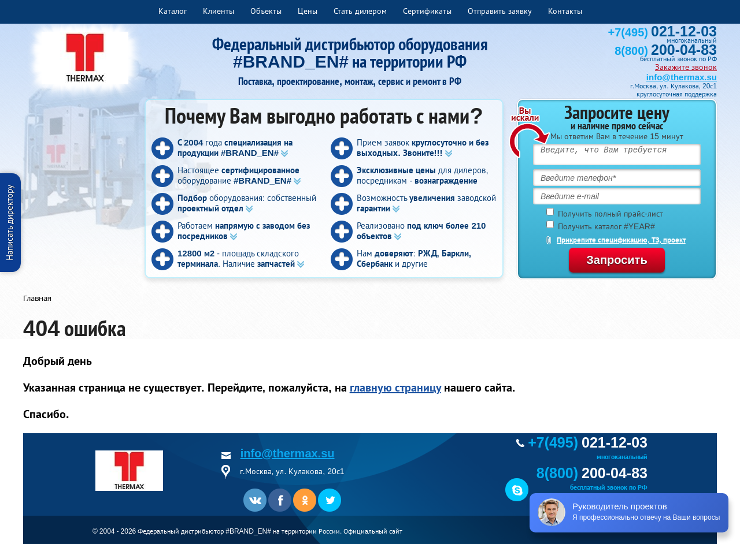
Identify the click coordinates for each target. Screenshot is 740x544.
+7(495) (662, 32)
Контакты (565, 11)
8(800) (666, 50)
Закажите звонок (686, 67)
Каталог (172, 11)
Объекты (266, 11)
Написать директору (9, 222)
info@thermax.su (681, 77)
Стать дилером (360, 11)
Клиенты (218, 11)
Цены (307, 11)
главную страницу (395, 387)
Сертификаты (427, 11)
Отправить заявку (500, 11)
